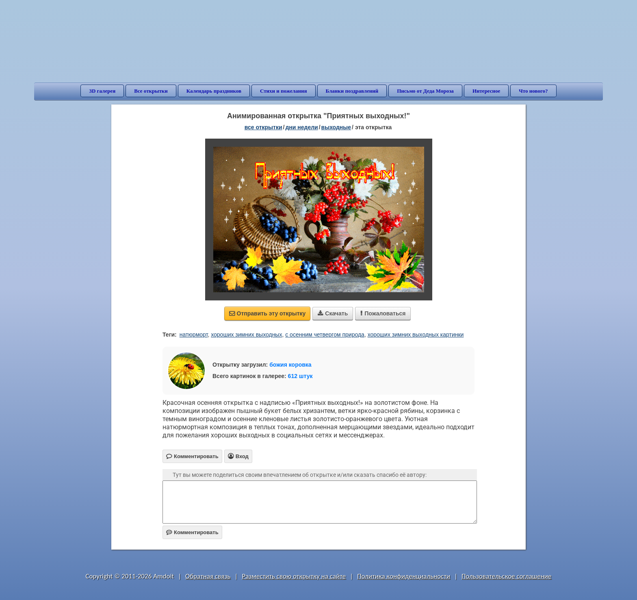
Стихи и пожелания (283, 91)
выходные (336, 127)
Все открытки (151, 91)
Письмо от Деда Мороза (425, 91)
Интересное (486, 91)
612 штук (300, 376)
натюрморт (194, 334)
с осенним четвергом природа (324, 334)
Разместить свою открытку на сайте (294, 576)
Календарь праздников (213, 91)
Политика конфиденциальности (403, 576)
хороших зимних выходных (246, 334)
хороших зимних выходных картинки (416, 334)
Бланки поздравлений (352, 91)
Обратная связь (208, 576)
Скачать (333, 313)
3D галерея (102, 91)
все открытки (263, 127)
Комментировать (192, 532)
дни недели (301, 127)
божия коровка (290, 364)
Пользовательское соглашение (506, 576)
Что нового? (533, 91)
